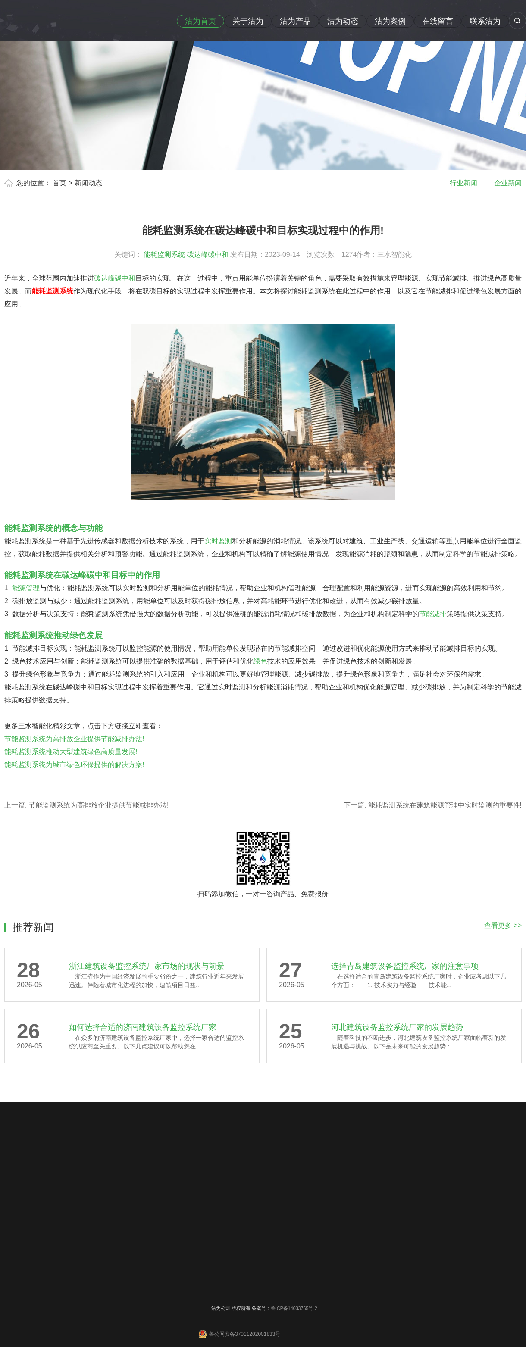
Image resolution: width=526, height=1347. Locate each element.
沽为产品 (295, 21)
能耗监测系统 (164, 254)
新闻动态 (88, 183)
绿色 (260, 661)
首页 (59, 183)
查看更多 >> (503, 925)
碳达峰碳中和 (208, 254)
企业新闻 (508, 183)
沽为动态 (342, 21)
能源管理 (26, 588)
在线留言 (437, 21)
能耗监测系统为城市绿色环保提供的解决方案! (74, 764)
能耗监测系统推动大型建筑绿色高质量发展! (70, 751)
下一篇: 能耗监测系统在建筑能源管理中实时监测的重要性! (433, 805)
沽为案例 (390, 21)
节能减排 (433, 613)
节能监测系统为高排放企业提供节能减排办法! (74, 738)
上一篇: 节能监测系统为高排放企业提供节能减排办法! (86, 805)
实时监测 (218, 541)
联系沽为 (485, 21)
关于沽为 (247, 21)
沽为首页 (200, 21)
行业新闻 (463, 183)
